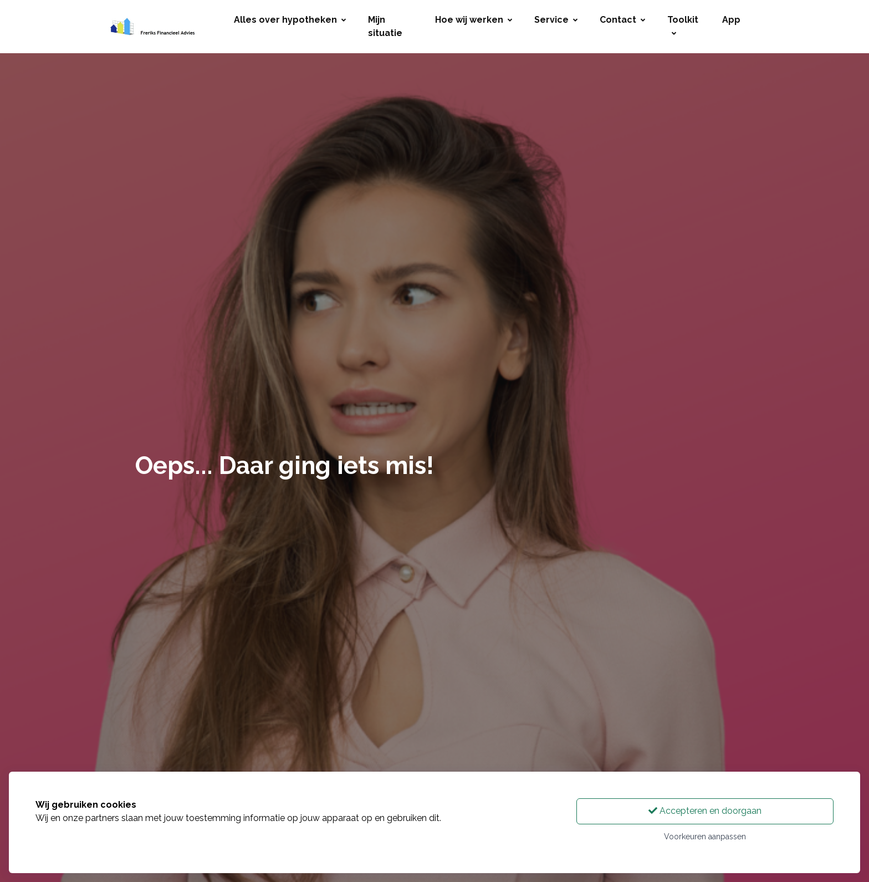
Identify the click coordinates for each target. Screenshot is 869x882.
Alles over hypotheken (290, 19)
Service (555, 19)
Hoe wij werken (473, 19)
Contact (622, 19)
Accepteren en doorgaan (704, 810)
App (731, 19)
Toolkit (682, 26)
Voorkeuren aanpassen (705, 836)
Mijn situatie (385, 26)
